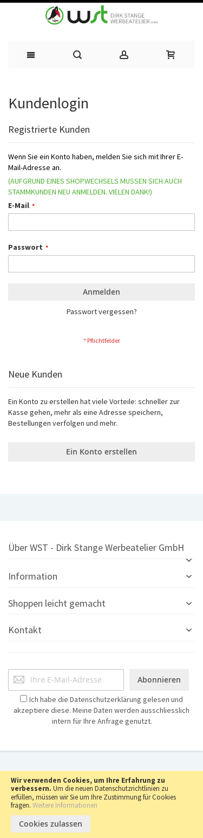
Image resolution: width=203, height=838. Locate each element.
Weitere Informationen (64, 805)
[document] (101, 804)
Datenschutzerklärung (105, 699)
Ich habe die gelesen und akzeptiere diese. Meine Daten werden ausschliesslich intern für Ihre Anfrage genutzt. (101, 710)
